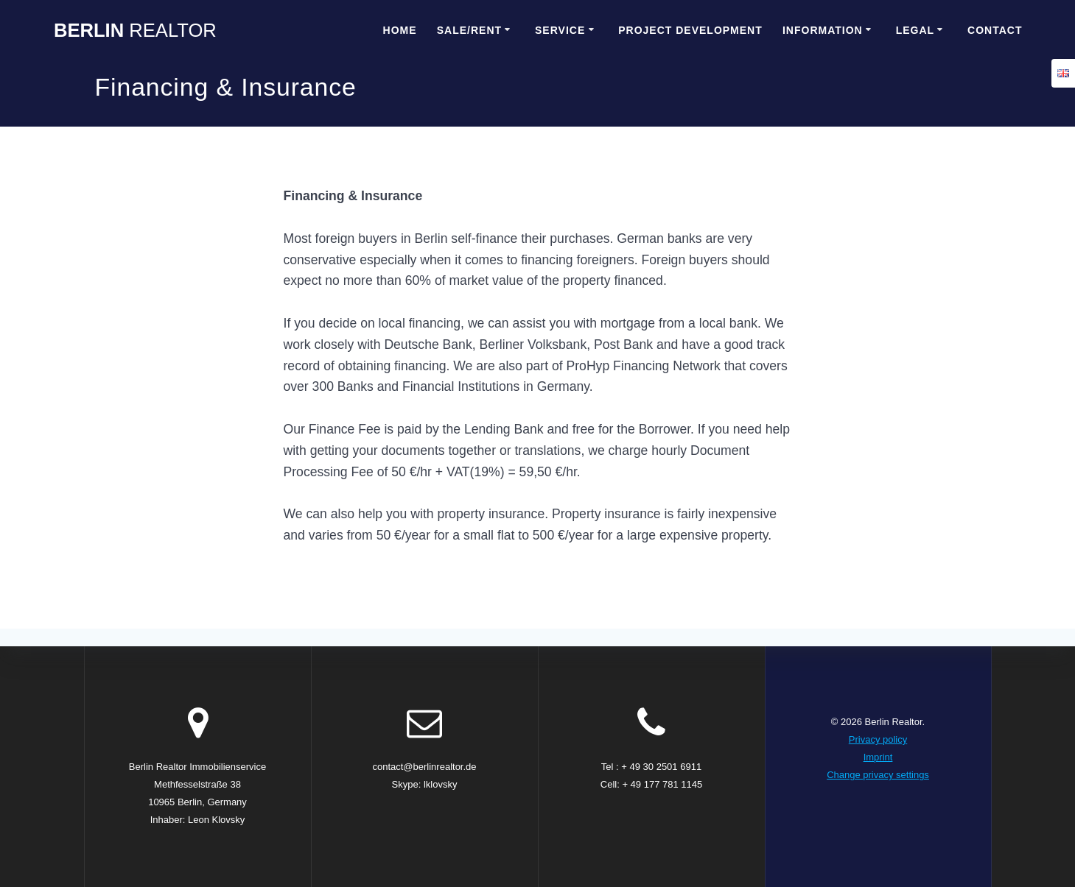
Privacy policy (878, 739)
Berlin (135, 30)
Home (400, 30)
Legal (915, 30)
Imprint (878, 757)
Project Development (690, 30)
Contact (994, 30)
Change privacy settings (878, 774)
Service (560, 30)
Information (822, 30)
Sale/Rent (469, 30)
